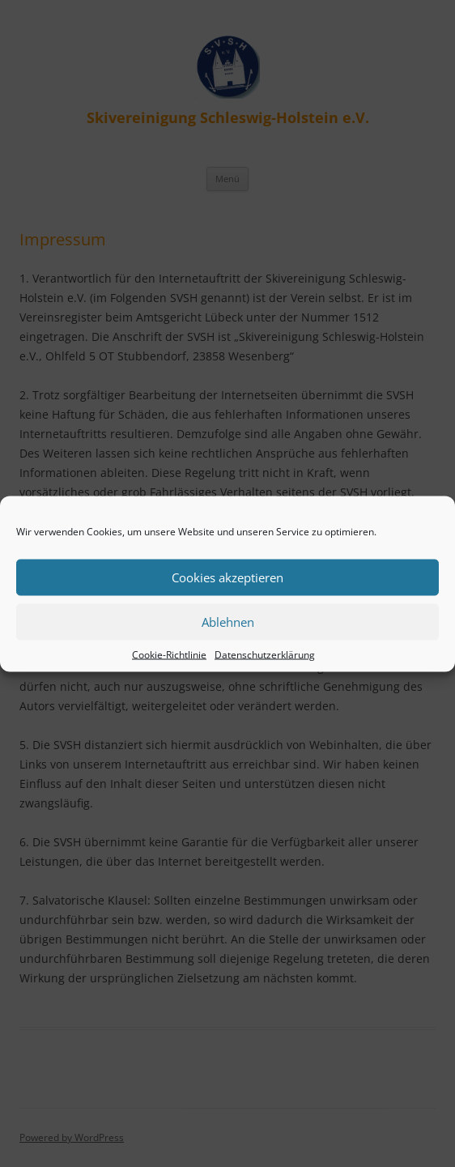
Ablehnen (228, 622)
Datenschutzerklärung (265, 654)
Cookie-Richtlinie (169, 654)
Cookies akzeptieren (227, 577)
